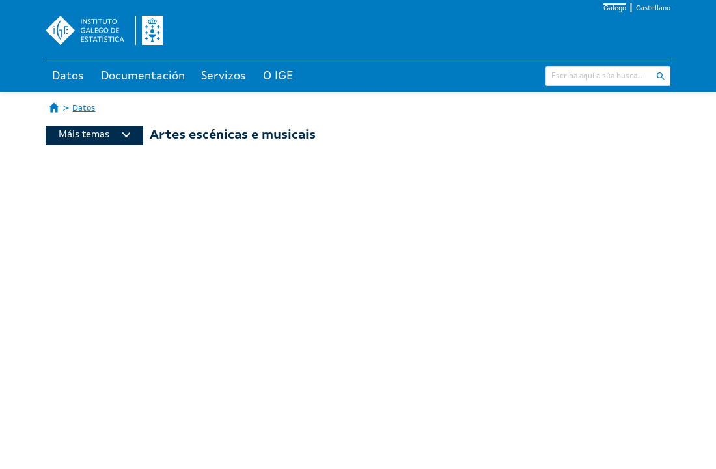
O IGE (278, 76)
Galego (614, 8)
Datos (68, 76)
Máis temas (94, 135)
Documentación (143, 76)
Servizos (223, 76)
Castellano (653, 8)
